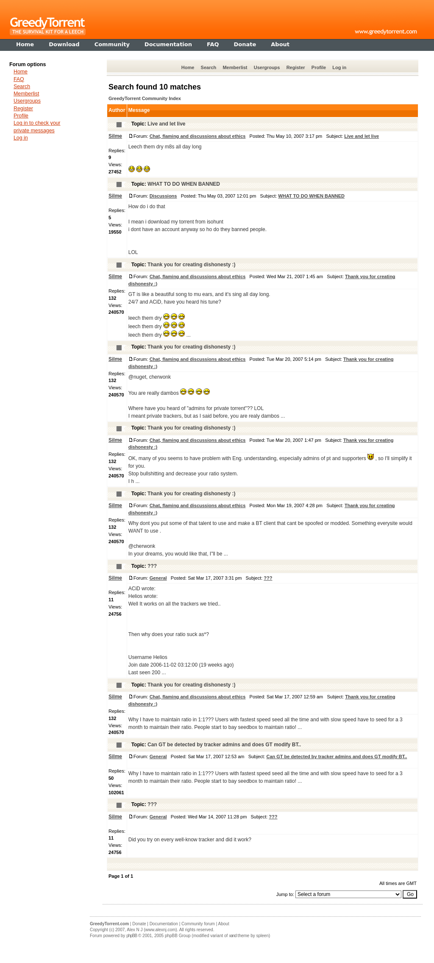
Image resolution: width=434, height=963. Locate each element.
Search (209, 67)
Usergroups (267, 67)
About (223, 923)
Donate (139, 923)
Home (188, 67)
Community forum (198, 923)
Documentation (164, 923)
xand (232, 935)
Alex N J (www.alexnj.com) (152, 929)
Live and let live (166, 124)
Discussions (163, 195)
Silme (115, 136)
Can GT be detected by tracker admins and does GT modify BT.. (224, 745)
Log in (339, 67)
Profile (319, 67)
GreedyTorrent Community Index (144, 98)
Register (296, 67)
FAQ (19, 79)
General (158, 578)
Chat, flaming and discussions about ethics (198, 136)
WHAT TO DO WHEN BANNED (183, 184)
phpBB (131, 935)
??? (152, 566)
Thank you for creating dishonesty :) (191, 265)
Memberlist (235, 67)
